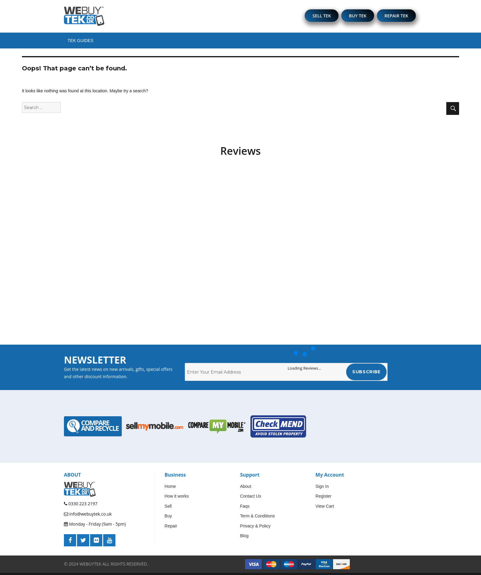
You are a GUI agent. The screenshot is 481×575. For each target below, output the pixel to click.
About (245, 488)
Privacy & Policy (255, 528)
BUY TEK (353, 17)
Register (323, 498)
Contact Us (250, 498)
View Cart (324, 508)
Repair (171, 528)
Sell (168, 508)
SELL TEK (314, 17)
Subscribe (366, 374)
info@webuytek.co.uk (88, 516)
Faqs (244, 508)
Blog (244, 538)
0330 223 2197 (80, 506)
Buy (168, 518)
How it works (177, 498)
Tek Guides (80, 42)
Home (170, 488)
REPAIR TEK (394, 17)
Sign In (322, 488)
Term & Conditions (257, 518)
